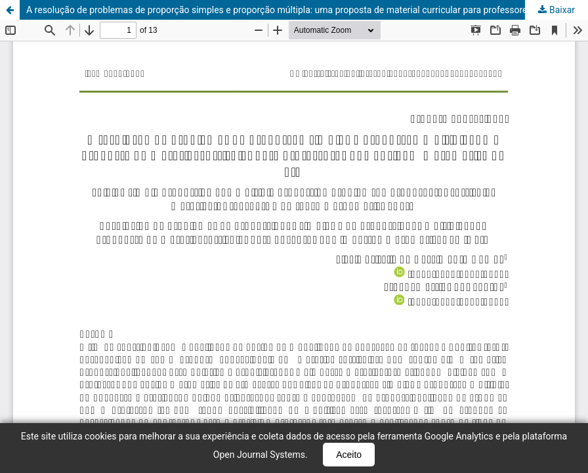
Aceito (349, 454)
